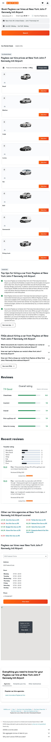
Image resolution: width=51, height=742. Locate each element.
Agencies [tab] (7, 684)
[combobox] (8, 16)
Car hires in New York (39, 709)
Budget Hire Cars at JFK (11, 527)
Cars (13, 709)
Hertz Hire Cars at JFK (35, 527)
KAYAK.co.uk (7, 709)
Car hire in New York (16, 711)
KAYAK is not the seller (26, 730)
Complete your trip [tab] (19, 684)
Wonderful (9, 450)
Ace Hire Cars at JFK (10, 523)
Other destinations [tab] (35, 684)
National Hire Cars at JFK (36, 523)
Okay (7, 457)
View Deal (43, 91)
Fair (7, 459)
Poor (7, 463)
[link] (25, 602)
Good (7, 455)
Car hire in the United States (24, 709)
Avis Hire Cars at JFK (10, 520)
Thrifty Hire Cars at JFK (36, 520)
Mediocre (9, 461)
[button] (3, 3)
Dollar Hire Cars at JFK (10, 536)
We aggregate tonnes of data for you (26, 733)
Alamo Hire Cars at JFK (10, 530)
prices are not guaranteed (39, 724)
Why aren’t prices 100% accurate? (26, 736)
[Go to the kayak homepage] (12, 3)
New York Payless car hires (31, 711)
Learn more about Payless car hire (15, 695)
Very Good (9, 452)
